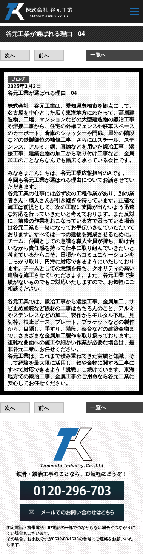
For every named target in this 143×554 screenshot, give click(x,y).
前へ (43, 56)
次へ (10, 56)
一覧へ (98, 55)
